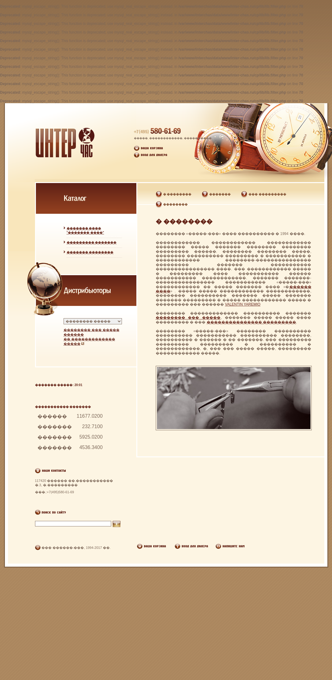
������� (220, 194)
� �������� (177, 194)
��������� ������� (92, 242)
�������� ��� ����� (188, 317)
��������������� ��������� (251, 322)
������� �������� (90, 252)
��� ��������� (267, 194)
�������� (175, 204)
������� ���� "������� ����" (85, 230)
